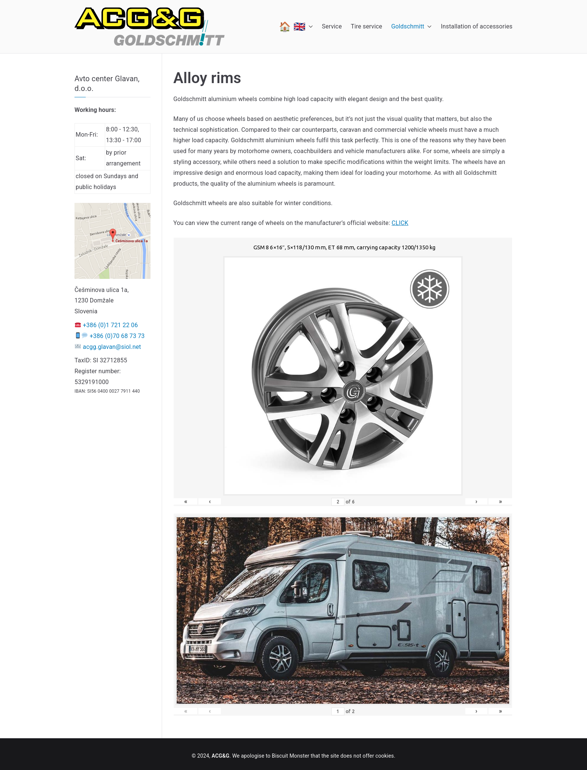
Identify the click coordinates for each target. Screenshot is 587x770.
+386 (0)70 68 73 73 (117, 336)
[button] (309, 26)
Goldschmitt (411, 26)
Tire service (366, 26)
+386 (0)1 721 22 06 (110, 325)
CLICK (400, 222)
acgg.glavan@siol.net (112, 346)
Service (332, 26)
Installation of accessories (477, 26)
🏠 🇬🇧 (296, 26)
